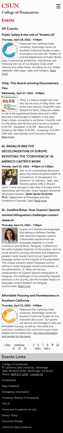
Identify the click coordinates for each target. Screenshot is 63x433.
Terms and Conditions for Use (19, 409)
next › (38, 348)
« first (7, 344)
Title (6, 403)
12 (19, 348)
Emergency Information (15, 392)
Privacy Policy (10, 415)
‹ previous (19, 344)
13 (25, 348)
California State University (16, 427)
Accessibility (9, 380)
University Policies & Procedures (20, 397)
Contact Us (36, 374)
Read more (8, 137)
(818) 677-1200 (19, 374)
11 (14, 348)
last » (47, 348)
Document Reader (12, 421)
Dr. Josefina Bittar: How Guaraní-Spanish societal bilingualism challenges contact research (31, 215)
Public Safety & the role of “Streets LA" (28, 34)
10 (57, 344)
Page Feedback (10, 386)
